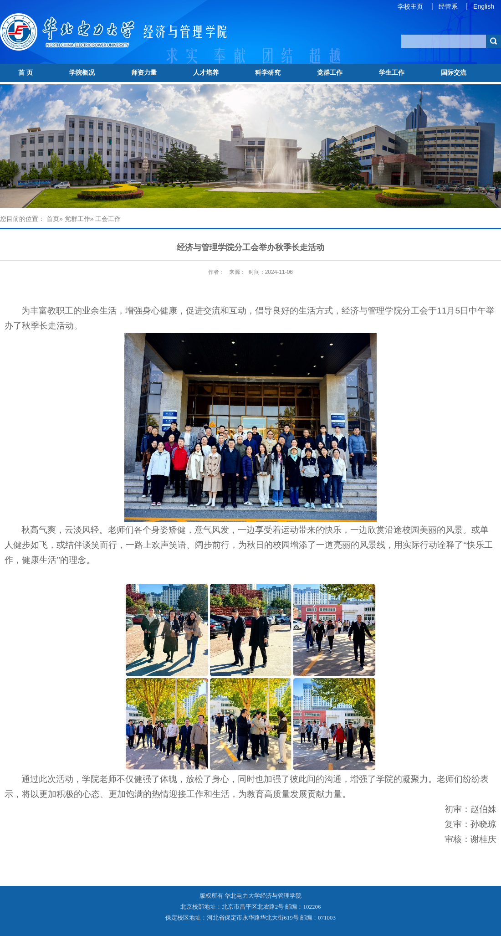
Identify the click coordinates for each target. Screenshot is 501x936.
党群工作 (330, 72)
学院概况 (82, 72)
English (483, 6)
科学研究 (268, 72)
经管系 (448, 6)
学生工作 (391, 72)
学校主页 (410, 6)
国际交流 (453, 72)
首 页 (25, 72)
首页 (52, 218)
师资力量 (144, 72)
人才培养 (206, 72)
